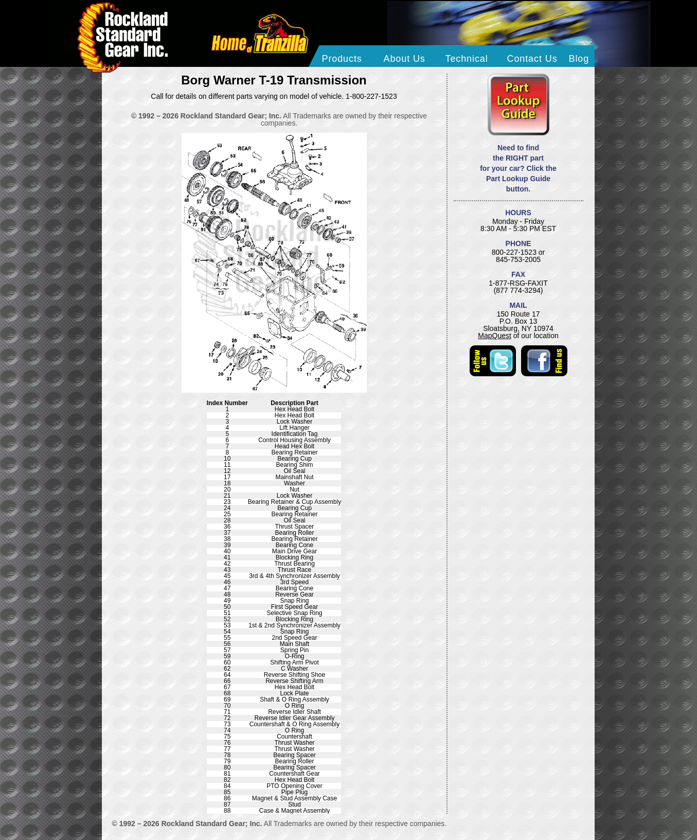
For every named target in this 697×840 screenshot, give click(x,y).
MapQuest (494, 335)
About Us (404, 59)
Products (342, 59)
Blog (579, 59)
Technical (466, 59)
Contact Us (532, 59)
